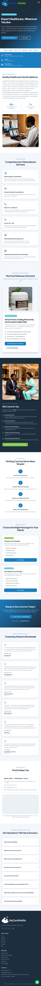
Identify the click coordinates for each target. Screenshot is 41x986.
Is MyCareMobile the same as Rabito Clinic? (20, 884)
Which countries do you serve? (20, 850)
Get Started (20, 561)
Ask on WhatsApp (13, 348)
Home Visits (4, 961)
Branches (3, 942)
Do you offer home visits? (20, 876)
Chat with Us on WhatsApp (20, 617)
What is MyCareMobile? (20, 842)
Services (3, 940)
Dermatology (4, 953)
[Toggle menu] (39, 2)
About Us (3, 938)
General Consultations (6, 955)
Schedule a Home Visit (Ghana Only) (15, 444)
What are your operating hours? (20, 859)
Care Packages (4, 963)
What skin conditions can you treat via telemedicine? (20, 893)
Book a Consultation (10, 38)
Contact (3, 944)
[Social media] (2, 928)
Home (2, 936)
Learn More (25, 38)
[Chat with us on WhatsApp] (37, 982)
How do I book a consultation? (20, 867)
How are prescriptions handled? (20, 901)
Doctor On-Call (5, 959)
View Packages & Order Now (16, 343)
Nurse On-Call (4, 957)
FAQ (2, 946)
